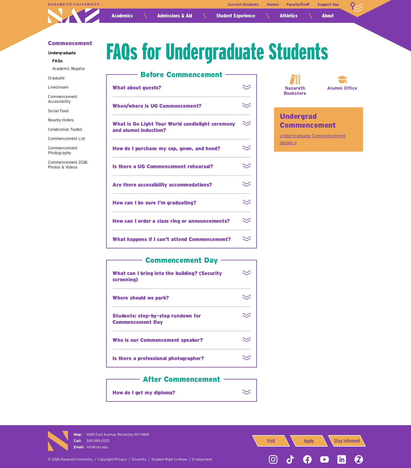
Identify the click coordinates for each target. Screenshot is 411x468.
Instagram (273, 459)
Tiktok (290, 459)
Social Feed (58, 111)
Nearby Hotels (61, 120)
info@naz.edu (97, 447)
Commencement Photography (62, 150)
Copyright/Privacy (112, 459)
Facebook (307, 459)
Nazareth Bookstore (295, 90)
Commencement (70, 43)
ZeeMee (358, 459)
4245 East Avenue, (117, 434)
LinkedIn (341, 459)
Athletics (289, 16)
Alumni (271, 4)
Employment (202, 459)
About (328, 16)
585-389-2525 (98, 441)
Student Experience (235, 16)
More (356, 7)
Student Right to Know (169, 459)
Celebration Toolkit (65, 129)
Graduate (56, 78)
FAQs (57, 61)
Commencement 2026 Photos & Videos (68, 165)
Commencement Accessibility (62, 99)
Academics (122, 16)
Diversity (139, 459)
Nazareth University (73, 13)
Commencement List (66, 138)
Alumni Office (342, 88)
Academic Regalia (68, 68)
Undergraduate (62, 53)
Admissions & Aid (174, 16)
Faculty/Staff (297, 4)
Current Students (241, 4)
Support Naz (328, 4)
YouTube (324, 459)
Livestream (58, 87)
